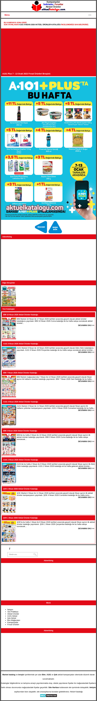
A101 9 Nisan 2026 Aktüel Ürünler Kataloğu (40, 25)
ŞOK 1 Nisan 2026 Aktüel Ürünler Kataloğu (20, 518)
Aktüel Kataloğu (76, 692)
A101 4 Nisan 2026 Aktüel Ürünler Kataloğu (20, 402)
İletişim (10, 610)
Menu (7, 15)
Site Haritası (53, 687)
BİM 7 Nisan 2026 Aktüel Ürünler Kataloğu (20, 373)
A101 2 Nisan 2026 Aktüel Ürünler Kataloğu (20, 460)
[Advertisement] (48, 51)
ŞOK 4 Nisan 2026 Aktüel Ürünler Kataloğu (20, 489)
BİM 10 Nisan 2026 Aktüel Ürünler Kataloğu (20, 315)
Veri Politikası (12, 612)
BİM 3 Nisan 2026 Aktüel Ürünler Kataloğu (20, 431)
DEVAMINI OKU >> (86, 325)
